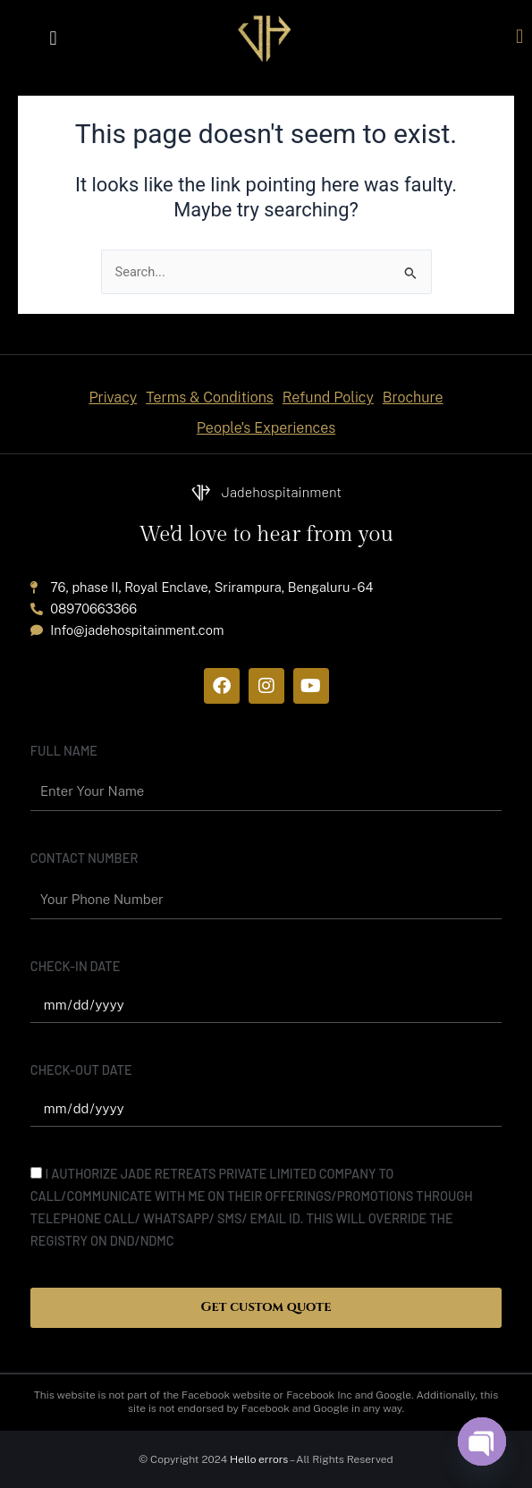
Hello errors (259, 1459)
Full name (63, 750)
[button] (53, 38)
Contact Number (84, 858)
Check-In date (75, 966)
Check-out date (81, 1069)
